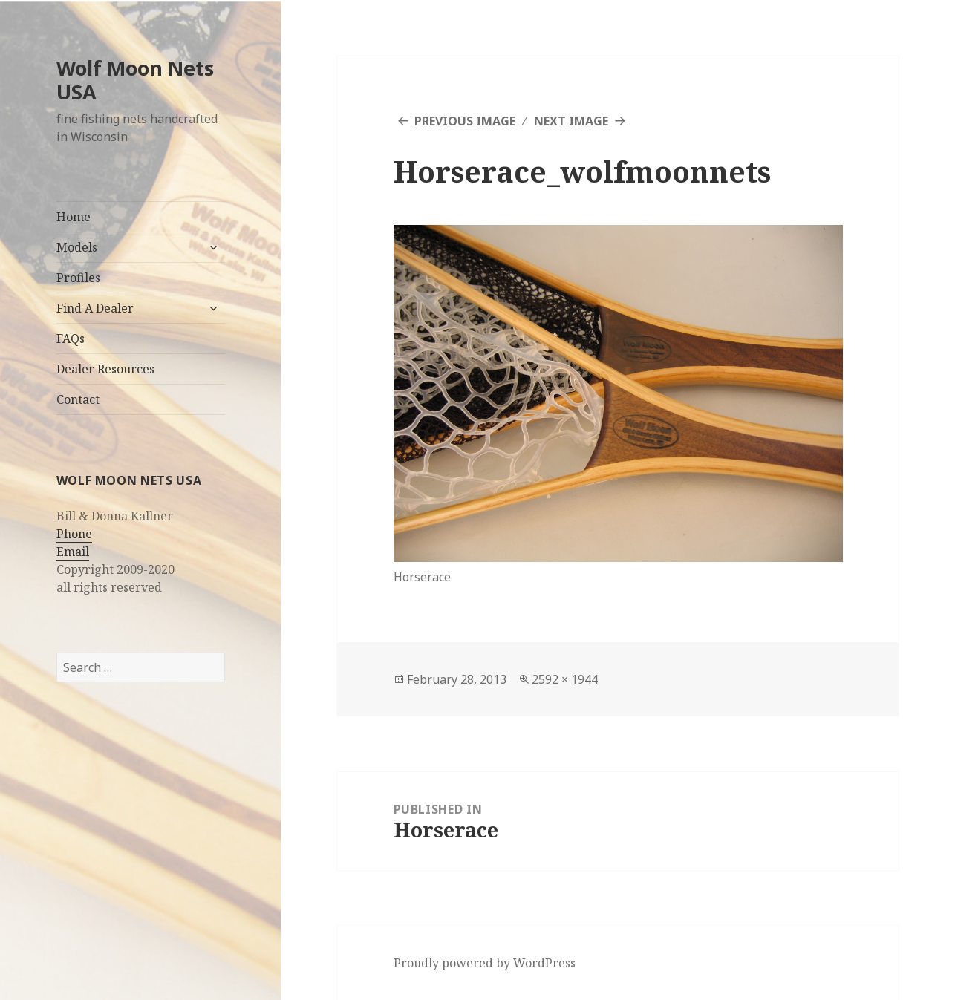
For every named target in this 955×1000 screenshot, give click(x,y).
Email (72, 551)
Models (76, 247)
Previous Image (464, 121)
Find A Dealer (95, 308)
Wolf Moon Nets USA (135, 79)
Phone (74, 534)
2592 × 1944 (565, 679)
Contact (78, 399)
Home (73, 217)
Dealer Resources (105, 369)
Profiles (78, 277)
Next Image (571, 121)
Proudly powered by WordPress (485, 963)
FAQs (70, 338)
